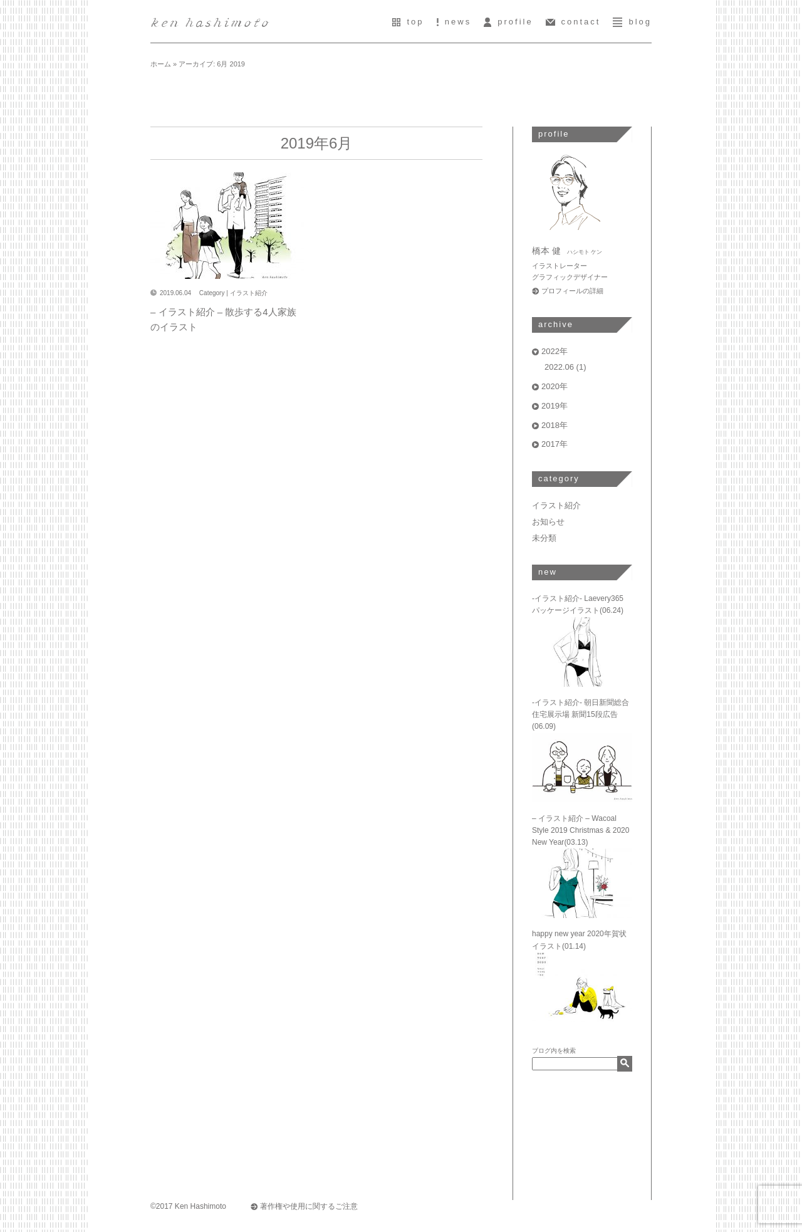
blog (632, 21)
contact (573, 21)
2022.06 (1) (565, 367)
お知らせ (548, 521)
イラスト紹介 (249, 293)
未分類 (544, 538)
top (408, 21)
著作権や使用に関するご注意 (309, 1206)
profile (508, 21)
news (454, 21)
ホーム (160, 64)
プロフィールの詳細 (572, 291)
